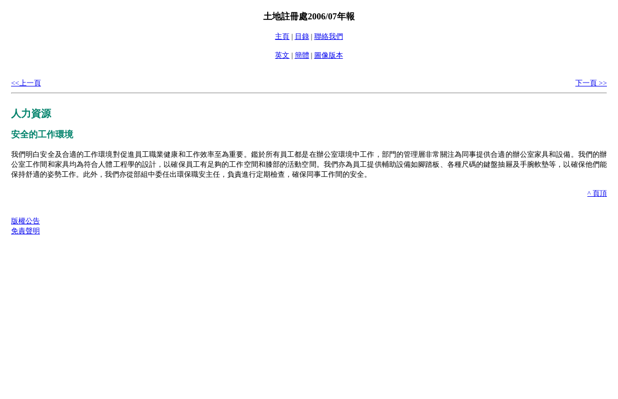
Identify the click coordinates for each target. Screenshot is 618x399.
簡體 (302, 55)
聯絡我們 (328, 36)
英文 (282, 55)
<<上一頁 (26, 83)
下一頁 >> (591, 83)
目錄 (302, 36)
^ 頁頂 (597, 193)
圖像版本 (328, 55)
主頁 (282, 36)
